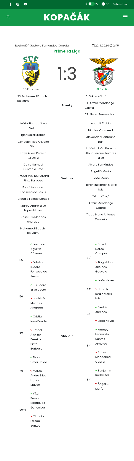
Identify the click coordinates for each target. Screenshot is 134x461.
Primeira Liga (67, 51)
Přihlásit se (120, 4)
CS (105, 4)
